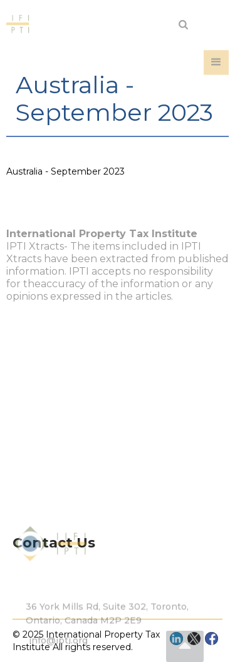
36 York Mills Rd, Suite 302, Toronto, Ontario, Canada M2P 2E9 (107, 634)
